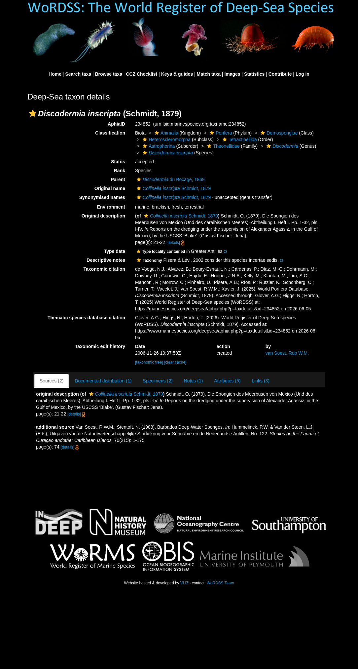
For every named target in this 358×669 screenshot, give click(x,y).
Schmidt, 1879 (173, 188)
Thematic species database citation (86, 317)
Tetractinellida (239, 139)
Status (118, 161)
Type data (114, 251)
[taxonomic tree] (149, 362)
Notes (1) (193, 380)
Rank (119, 170)
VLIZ (184, 583)
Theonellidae (222, 146)
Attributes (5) (227, 380)
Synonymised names (102, 197)
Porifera (220, 133)
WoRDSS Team (220, 583)
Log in (302, 74)
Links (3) (260, 380)
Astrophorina (158, 146)
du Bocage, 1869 (170, 179)
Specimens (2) (157, 380)
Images (232, 74)
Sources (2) (51, 380)
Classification (110, 133)
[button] (32, 113)
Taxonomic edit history (100, 346)
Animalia (165, 133)
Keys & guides (177, 74)
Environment (111, 207)
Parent (118, 179)
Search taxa (78, 74)
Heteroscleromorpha (166, 139)
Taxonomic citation (104, 269)
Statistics (254, 74)
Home (55, 74)
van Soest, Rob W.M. (287, 353)
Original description (103, 215)
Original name (109, 188)
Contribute (280, 74)
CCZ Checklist (141, 74)
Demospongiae (278, 133)
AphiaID (116, 124)
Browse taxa (108, 74)
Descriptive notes (106, 260)
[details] (173, 242)
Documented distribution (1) (103, 380)
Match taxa (209, 74)
